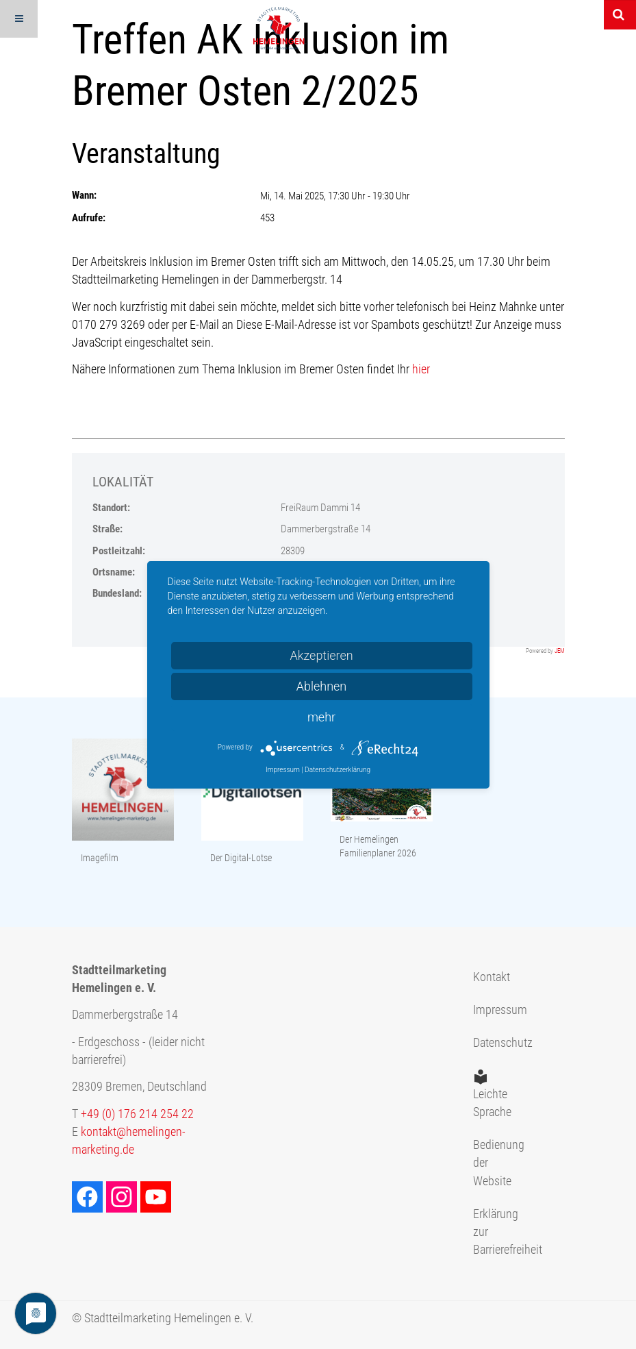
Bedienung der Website (493, 1163)
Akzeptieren (321, 655)
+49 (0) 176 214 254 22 (137, 1114)
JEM (560, 650)
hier (421, 369)
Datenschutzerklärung (337, 769)
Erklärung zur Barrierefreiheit (493, 1232)
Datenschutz (493, 1043)
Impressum (493, 1010)
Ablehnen (321, 686)
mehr (321, 717)
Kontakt (491, 977)
